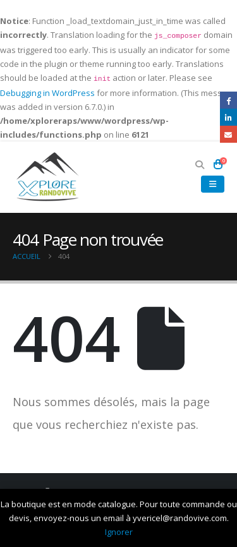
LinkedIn (228, 117)
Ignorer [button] (119, 532)
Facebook (228, 100)
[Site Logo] (47, 177)
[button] (200, 164)
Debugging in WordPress (47, 93)
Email (228, 134)
